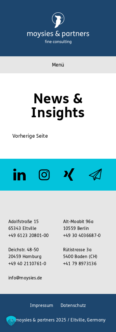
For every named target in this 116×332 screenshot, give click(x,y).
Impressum (41, 305)
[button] (11, 321)
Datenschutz (73, 305)
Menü (58, 65)
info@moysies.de (25, 278)
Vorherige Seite (30, 136)
